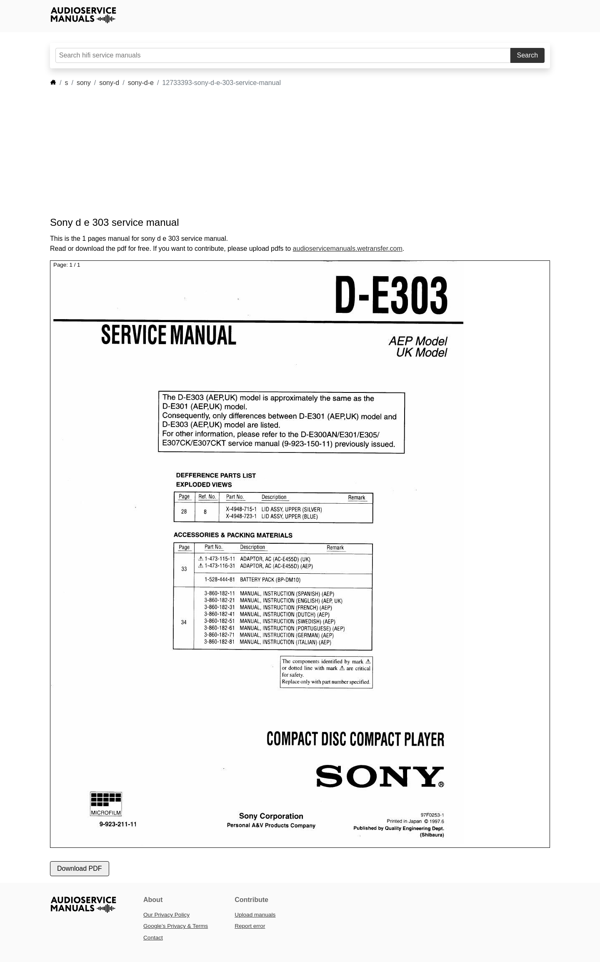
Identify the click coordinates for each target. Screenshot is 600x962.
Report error (250, 926)
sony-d (109, 82)
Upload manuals (255, 915)
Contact (153, 938)
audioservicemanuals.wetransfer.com (347, 248)
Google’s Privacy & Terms (175, 926)
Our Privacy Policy (166, 915)
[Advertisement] (287, 152)
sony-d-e (141, 82)
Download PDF (79, 868)
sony (84, 82)
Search (527, 55)
